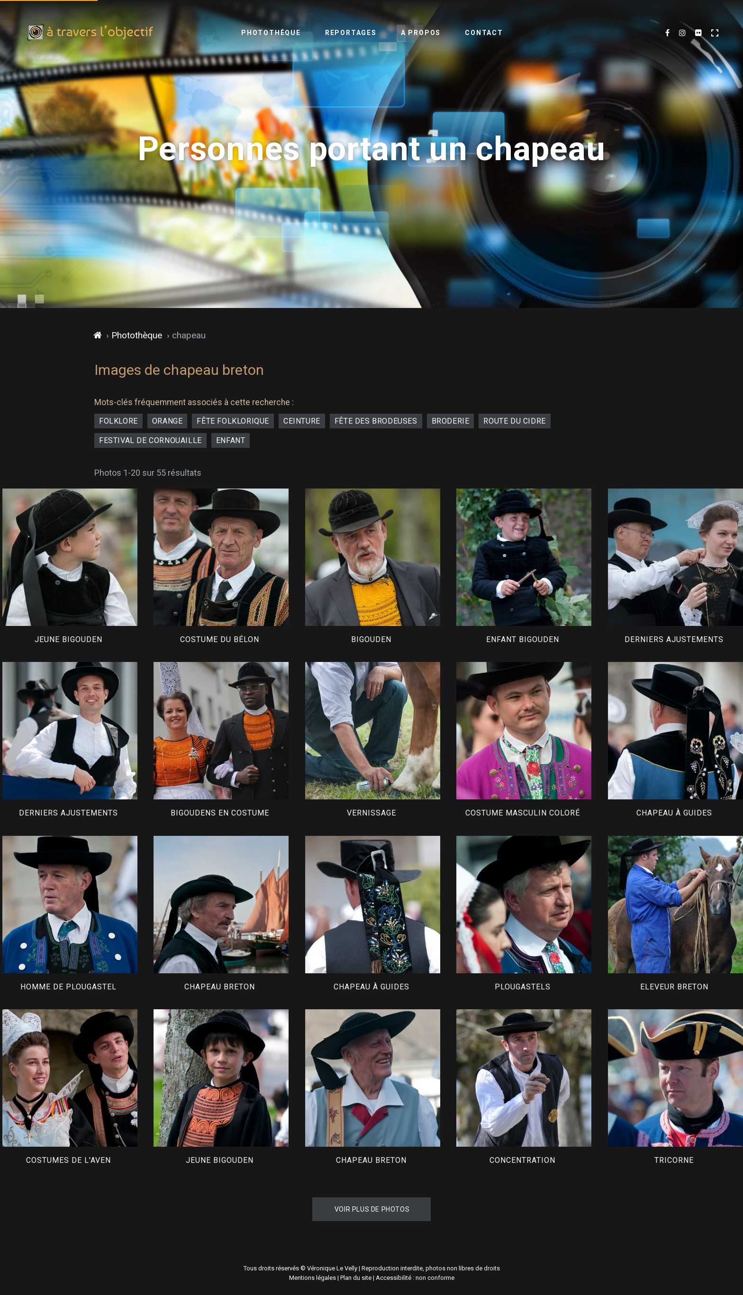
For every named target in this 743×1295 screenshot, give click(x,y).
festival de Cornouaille (150, 440)
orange (167, 421)
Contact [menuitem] (484, 32)
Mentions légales (312, 1277)
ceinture (301, 421)
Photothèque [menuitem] (271, 32)
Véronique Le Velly (332, 1268)
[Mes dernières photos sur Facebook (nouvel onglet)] (667, 33)
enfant (230, 440)
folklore (118, 421)
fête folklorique (233, 421)
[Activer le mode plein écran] (714, 32)
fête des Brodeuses (376, 421)
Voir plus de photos (372, 1209)
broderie (451, 421)
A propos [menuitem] (421, 32)
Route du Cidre (514, 421)
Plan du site (356, 1277)
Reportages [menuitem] (351, 32)
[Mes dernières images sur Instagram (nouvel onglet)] (682, 33)
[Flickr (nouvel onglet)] (698, 33)
